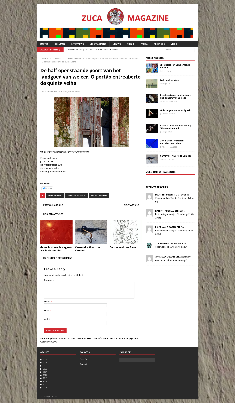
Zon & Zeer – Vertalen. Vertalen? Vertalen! (172, 142)
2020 (45, 375)
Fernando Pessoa (76, 195)
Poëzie (130, 43)
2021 (45, 372)
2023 (45, 365)
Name (47, 301)
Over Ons (84, 359)
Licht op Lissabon (169, 80)
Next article (131, 205)
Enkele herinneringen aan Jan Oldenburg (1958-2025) (174, 214)
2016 (45, 387)
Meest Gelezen (155, 57)
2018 (45, 381)
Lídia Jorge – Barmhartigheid (175, 110)
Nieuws (117, 43)
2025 (45, 359)
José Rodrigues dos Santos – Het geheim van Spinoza (175, 96)
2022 (45, 368)
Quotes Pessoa (74, 91)
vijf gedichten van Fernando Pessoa (175, 66)
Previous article (53, 205)
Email (47, 310)
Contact (83, 364)
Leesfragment (98, 43)
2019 (45, 378)
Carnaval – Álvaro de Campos (87, 249)
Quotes (44, 43)
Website (48, 319)
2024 (45, 362)
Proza (144, 43)
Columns (59, 43)
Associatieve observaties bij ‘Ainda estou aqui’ (175, 127)
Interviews (77, 43)
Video (174, 43)
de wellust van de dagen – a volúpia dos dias (56, 249)
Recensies (159, 43)
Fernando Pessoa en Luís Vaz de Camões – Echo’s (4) (174, 198)
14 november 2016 (53, 91)
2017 (45, 384)
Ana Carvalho (55, 195)
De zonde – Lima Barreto (124, 247)
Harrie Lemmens (99, 195)
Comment (49, 280)
